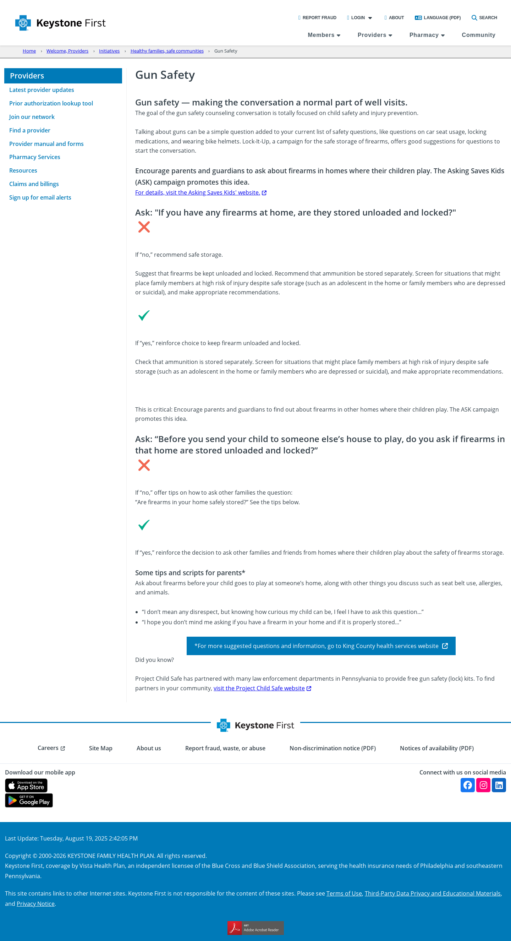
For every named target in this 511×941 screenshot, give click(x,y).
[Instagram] (483, 785)
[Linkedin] (499, 785)
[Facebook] (468, 785)
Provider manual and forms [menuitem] (46, 144)
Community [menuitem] (479, 35)
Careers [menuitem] (48, 748)
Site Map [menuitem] (100, 748)
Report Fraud (317, 18)
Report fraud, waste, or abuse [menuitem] (225, 748)
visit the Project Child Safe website (259, 688)
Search (485, 18)
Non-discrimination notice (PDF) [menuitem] (333, 748)
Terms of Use (344, 893)
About (394, 18)
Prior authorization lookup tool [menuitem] (51, 103)
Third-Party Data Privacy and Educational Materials (433, 893)
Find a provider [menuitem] (29, 130)
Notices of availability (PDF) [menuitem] (437, 748)
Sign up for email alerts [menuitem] (40, 197)
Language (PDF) (438, 18)
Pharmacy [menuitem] (424, 35)
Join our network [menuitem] (32, 117)
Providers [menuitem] (372, 35)
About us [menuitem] (149, 748)
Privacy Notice (36, 903)
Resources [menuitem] (23, 170)
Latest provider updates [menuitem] (41, 90)
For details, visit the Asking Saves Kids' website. (197, 192)
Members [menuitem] (321, 35)
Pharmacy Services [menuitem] (34, 157)
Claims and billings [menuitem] (34, 184)
